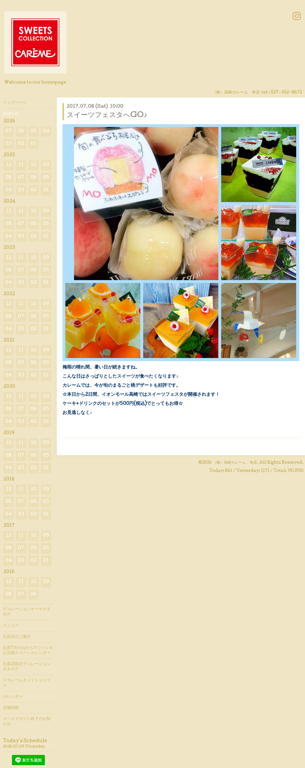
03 (9, 143)
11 (21, 165)
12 (8, 165)
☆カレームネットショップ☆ (27, 683)
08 (8, 177)
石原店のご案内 (17, 637)
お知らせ (11, 114)
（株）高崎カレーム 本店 (235, 463)
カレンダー (13, 697)
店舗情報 (11, 708)
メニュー (11, 625)
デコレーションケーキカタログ (27, 612)
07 (8, 131)
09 (46, 165)
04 (46, 131)
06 (21, 131)
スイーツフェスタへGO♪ (107, 115)
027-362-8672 (286, 92)
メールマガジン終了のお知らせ (27, 722)
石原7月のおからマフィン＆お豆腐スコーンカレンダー (28, 650)
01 (33, 143)
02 (21, 143)
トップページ (15, 103)
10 (33, 165)
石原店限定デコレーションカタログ (27, 667)
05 (33, 131)
